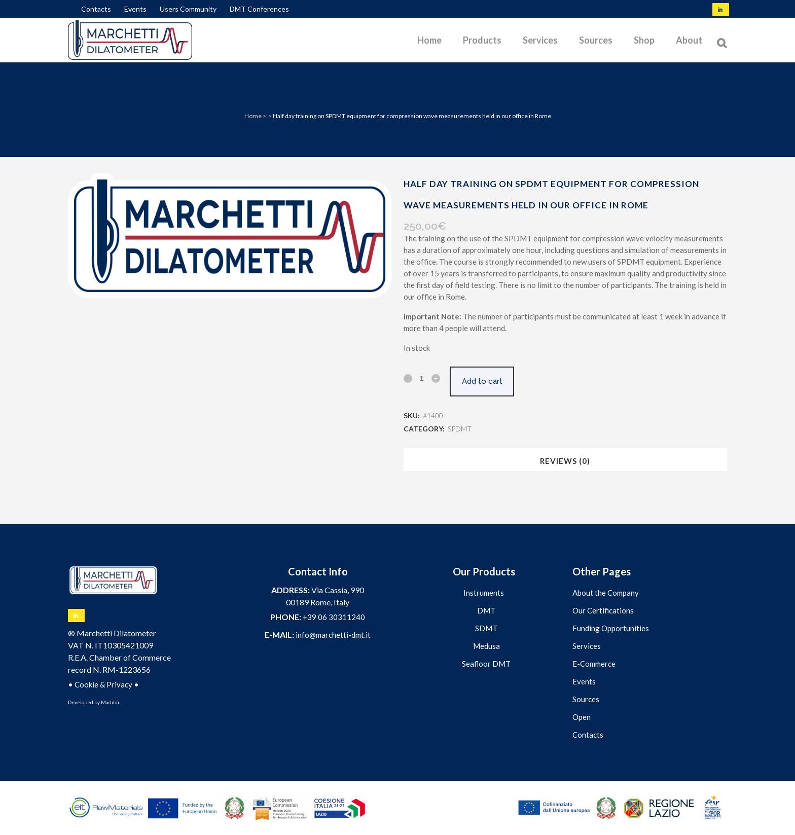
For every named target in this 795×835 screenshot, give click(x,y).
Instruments (483, 592)
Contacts (96, 9)
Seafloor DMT (486, 663)
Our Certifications (603, 610)
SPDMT (460, 428)
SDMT (486, 628)
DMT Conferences (259, 9)
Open (581, 716)
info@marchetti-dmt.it (333, 634)
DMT (486, 610)
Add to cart (485, 381)
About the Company (605, 592)
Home (253, 116)
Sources (585, 699)
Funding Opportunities (610, 628)
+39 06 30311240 (334, 617)
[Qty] (422, 378)
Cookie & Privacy (103, 684)
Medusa (486, 645)
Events (135, 9)
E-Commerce (594, 663)
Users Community (188, 9)
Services (586, 645)
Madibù (110, 702)
